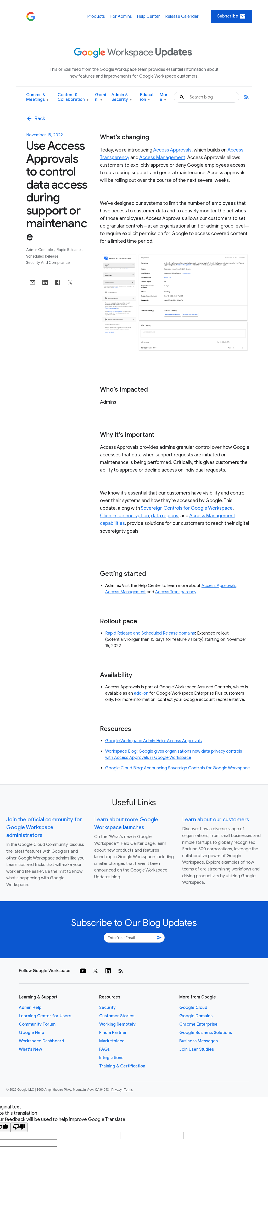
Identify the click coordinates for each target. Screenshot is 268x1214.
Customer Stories (116, 1016)
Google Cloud (193, 1007)
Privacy (116, 1089)
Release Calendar (182, 16)
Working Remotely (117, 1024)
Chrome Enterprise (198, 1024)
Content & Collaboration (73, 97)
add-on (141, 693)
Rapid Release (69, 249)
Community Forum (37, 1024)
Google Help (31, 1032)
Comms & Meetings (37, 97)
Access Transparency (175, 592)
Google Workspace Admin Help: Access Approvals (153, 740)
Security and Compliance (48, 262)
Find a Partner (113, 1032)
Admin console (40, 249)
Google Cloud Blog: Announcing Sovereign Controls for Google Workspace (177, 768)
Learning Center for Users (45, 1016)
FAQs (104, 1049)
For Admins (121, 16)
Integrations (111, 1057)
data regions (164, 516)
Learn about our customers (215, 819)
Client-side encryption (124, 516)
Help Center (148, 16)
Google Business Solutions (205, 1032)
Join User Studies (196, 1049)
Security (107, 1007)
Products (96, 16)
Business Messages (198, 1041)
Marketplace (112, 1041)
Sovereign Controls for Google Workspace (187, 508)
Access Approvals (172, 150)
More (164, 97)
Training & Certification (122, 1066)
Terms (128, 1089)
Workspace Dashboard (41, 1041)
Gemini (100, 97)
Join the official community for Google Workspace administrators (44, 827)
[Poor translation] (19, 1127)
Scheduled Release (42, 256)
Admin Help (30, 1007)
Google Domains (196, 1016)
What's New (30, 1049)
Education (147, 97)
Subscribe (231, 16)
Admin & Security (121, 97)
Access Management (162, 157)
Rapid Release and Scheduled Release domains (150, 633)
